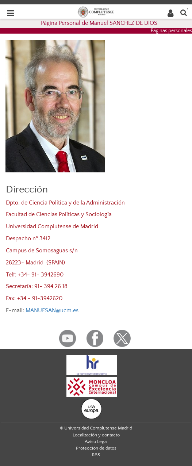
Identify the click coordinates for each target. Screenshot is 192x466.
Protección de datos (96, 448)
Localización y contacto (96, 435)
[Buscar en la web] (183, 12)
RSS (96, 454)
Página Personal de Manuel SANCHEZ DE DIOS (99, 23)
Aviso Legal (96, 441)
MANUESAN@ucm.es (52, 310)
